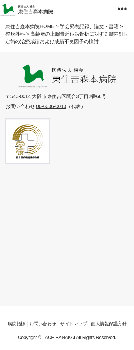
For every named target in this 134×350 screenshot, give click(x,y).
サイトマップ (73, 323)
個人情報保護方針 (108, 323)
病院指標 (16, 323)
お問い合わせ (42, 323)
